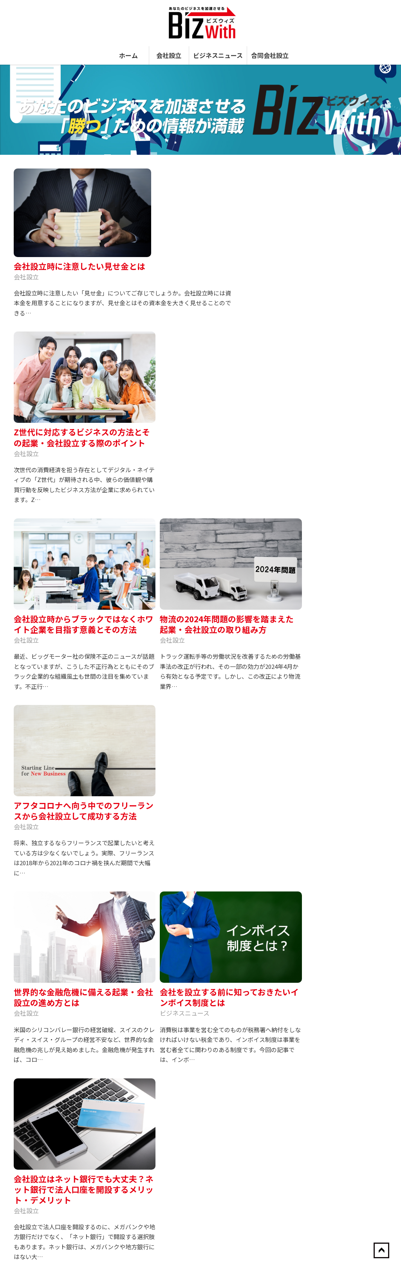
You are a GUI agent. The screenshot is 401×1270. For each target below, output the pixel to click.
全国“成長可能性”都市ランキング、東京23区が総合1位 (343, 820)
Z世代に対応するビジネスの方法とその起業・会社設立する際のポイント (57, 315)
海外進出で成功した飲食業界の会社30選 (343, 756)
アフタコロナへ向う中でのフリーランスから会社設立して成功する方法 (57, 510)
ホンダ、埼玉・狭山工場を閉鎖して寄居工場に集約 (343, 1042)
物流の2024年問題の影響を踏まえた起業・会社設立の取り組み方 (232, 310)
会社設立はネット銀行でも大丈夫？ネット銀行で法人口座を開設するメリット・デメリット (57, 710)
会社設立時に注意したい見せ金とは (167, 169)
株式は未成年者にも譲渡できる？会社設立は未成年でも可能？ (232, 699)
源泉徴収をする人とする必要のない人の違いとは (343, 785)
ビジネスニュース (218, 46)
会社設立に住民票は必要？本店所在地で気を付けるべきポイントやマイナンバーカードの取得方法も (145, 710)
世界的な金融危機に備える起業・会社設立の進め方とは (145, 505)
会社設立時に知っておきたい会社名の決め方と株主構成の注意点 (343, 1002)
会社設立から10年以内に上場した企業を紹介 (344, 855)
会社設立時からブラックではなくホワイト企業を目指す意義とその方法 (145, 315)
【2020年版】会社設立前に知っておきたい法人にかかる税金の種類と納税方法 (344, 1088)
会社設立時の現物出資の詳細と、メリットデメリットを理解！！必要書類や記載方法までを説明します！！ (343, 1144)
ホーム (128, 46)
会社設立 (168, 46)
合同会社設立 (270, 46)
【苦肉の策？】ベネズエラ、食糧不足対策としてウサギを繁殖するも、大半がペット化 (343, 957)
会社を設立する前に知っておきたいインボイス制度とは (232, 505)
